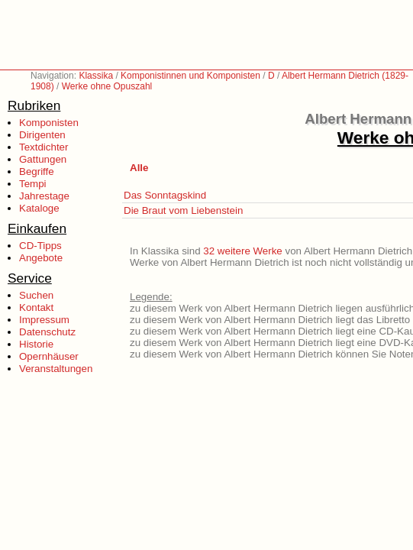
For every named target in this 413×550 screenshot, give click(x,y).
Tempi (33, 183)
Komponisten (49, 122)
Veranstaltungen (55, 368)
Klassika (96, 75)
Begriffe (36, 171)
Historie (36, 344)
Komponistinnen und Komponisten (190, 75)
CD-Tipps (40, 245)
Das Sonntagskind (165, 195)
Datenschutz (47, 332)
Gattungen (42, 159)
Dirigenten (42, 135)
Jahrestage (44, 196)
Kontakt (36, 307)
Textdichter (43, 147)
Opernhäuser (49, 356)
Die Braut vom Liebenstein (183, 210)
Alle (139, 167)
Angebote (41, 258)
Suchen (36, 295)
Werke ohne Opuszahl (107, 86)
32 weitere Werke (242, 251)
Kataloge (39, 208)
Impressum (44, 319)
